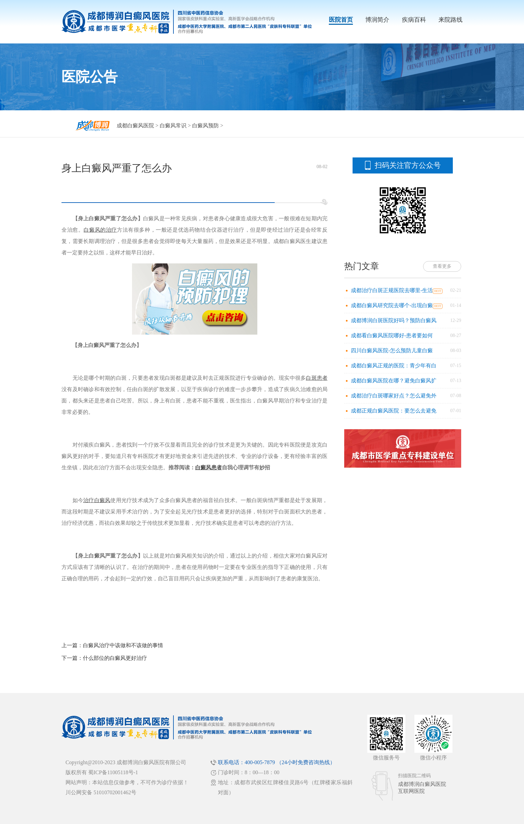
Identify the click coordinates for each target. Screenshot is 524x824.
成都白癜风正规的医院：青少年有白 (393, 365)
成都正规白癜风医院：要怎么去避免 (393, 411)
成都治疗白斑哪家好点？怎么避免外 (393, 395)
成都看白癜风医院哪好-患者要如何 (392, 335)
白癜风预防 (205, 125)
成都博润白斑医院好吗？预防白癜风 (393, 320)
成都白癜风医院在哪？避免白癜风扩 (393, 380)
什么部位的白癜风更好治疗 (115, 658)
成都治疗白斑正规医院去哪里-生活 (392, 290)
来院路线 (450, 19)
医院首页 (341, 19)
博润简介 (377, 19)
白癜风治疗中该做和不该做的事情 (123, 645)
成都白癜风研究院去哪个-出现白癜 (392, 305)
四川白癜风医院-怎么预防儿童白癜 (392, 350)
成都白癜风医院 (135, 125)
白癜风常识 (173, 125)
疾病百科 (414, 19)
